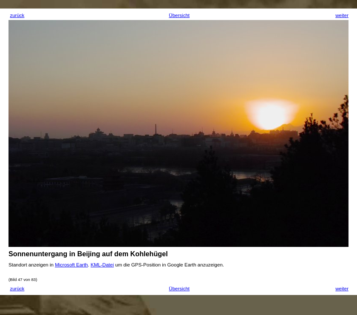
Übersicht (179, 15)
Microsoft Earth (71, 264)
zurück (17, 15)
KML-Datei (102, 264)
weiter (341, 15)
